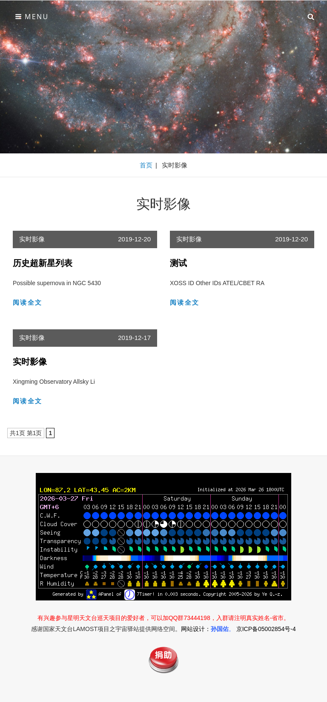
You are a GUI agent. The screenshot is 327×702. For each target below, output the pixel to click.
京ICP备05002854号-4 (266, 629)
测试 (178, 263)
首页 (146, 165)
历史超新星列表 (42, 263)
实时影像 (32, 239)
